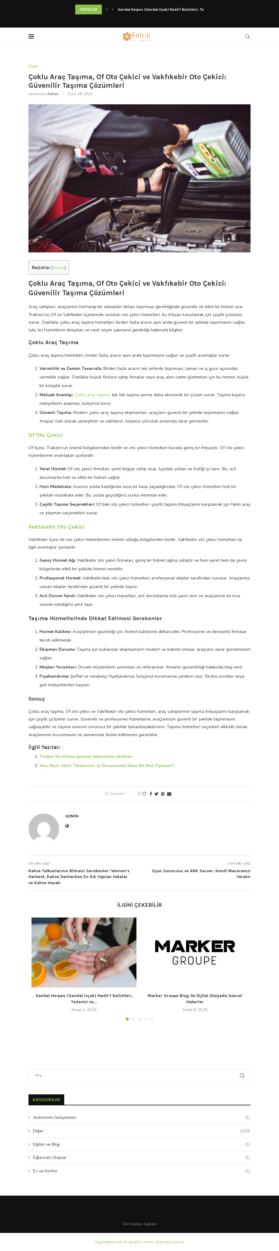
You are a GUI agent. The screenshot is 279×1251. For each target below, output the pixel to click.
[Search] (247, 37)
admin (53, 93)
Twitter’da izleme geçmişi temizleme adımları (85, 756)
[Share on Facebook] (151, 794)
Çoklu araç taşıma (92, 395)
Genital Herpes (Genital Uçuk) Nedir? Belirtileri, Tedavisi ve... (170, 9)
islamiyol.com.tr (169, 1242)
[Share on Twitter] (156, 794)
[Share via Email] (169, 794)
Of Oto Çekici (45, 435)
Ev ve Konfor (141, 1171)
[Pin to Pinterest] (163, 794)
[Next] (112, 9)
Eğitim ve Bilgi (141, 1144)
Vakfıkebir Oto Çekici (56, 526)
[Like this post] (144, 794)
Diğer (141, 1131)
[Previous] (106, 9)
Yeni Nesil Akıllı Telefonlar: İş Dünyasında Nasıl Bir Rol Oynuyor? (106, 766)
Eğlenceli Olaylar (141, 1158)
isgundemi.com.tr (111, 1242)
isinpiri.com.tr (141, 1242)
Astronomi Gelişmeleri (141, 1118)
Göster (59, 267)
